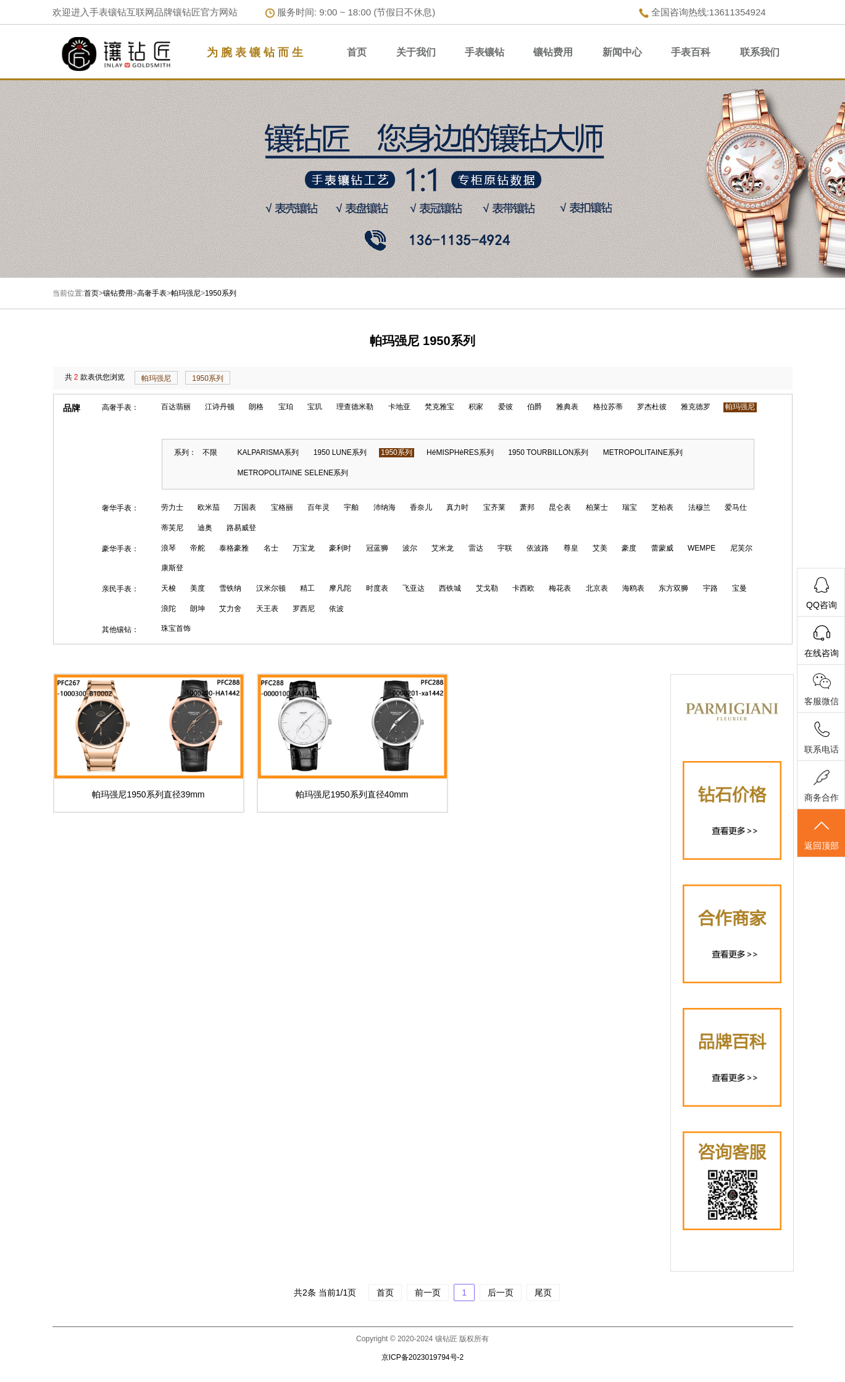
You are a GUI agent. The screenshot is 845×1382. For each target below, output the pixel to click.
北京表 (597, 588)
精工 (307, 588)
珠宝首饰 (176, 628)
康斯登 (172, 568)
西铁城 (450, 588)
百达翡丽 (176, 406)
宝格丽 (282, 507)
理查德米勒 (354, 406)
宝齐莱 (494, 507)
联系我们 (760, 52)
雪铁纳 (230, 588)
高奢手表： (120, 407)
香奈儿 (421, 507)
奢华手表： (120, 508)
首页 (357, 52)
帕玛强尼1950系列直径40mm (352, 794)
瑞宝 (629, 507)
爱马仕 (736, 507)
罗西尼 (304, 608)
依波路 (538, 548)
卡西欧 (523, 588)
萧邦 (527, 507)
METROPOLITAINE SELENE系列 (293, 472)
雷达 (475, 548)
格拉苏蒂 (608, 406)
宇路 (710, 588)
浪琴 (168, 548)
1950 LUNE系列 (340, 452)
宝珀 (285, 406)
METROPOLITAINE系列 (643, 452)
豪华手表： (120, 548)
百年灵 (318, 507)
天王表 (267, 608)
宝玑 (314, 406)
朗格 (256, 406)
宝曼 (739, 588)
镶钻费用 (553, 52)
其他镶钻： (120, 629)
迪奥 (205, 527)
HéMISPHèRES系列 (460, 452)
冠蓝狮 (377, 548)
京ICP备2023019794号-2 (422, 1357)
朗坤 (197, 608)
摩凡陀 (340, 588)
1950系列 (220, 293)
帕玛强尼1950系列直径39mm (148, 794)
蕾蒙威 (662, 548)
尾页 (543, 1292)
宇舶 (351, 507)
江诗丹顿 (220, 406)
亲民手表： (120, 589)
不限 (209, 452)
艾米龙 (442, 548)
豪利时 (340, 548)
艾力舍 (230, 608)
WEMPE (701, 548)
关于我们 (416, 52)
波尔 (409, 548)
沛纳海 (384, 507)
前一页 (428, 1292)
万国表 (245, 507)
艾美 (600, 548)
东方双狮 (673, 588)
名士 (271, 548)
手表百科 (690, 52)
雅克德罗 (695, 406)
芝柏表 (662, 507)
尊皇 (571, 548)
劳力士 (172, 507)
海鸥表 (633, 588)
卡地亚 (399, 406)
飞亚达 (413, 588)
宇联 (504, 548)
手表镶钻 (484, 52)
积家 (475, 406)
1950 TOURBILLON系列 (548, 452)
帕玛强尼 (186, 293)
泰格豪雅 (234, 548)
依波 (336, 608)
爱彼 (505, 406)
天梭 (168, 588)
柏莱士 (597, 507)
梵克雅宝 (439, 406)
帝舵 (197, 548)
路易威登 (241, 527)
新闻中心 (622, 52)
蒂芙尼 (172, 527)
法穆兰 (699, 507)
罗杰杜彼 (652, 406)
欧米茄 (209, 507)
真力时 (457, 507)
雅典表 (567, 406)
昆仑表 (560, 507)
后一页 (501, 1292)
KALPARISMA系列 (268, 452)
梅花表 (560, 588)
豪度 (629, 548)
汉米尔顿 (271, 588)
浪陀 (168, 608)
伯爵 (534, 406)
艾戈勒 (487, 588)
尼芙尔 (741, 548)
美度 (197, 588)
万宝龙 (304, 548)
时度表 (377, 588)
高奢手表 (152, 293)
